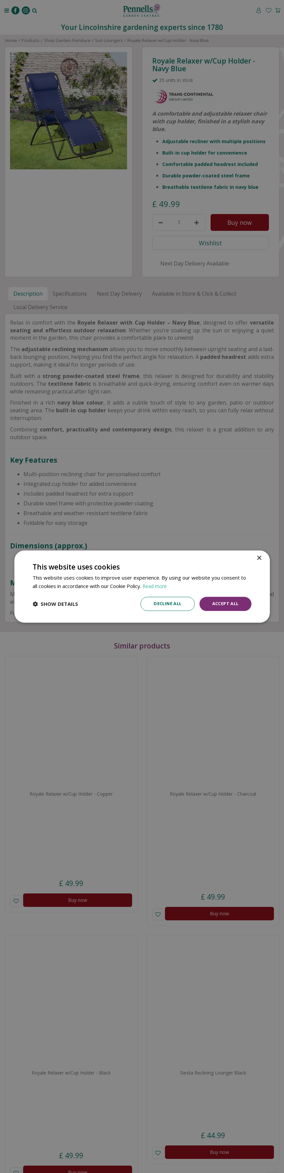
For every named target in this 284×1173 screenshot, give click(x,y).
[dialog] (142, 586)
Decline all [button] (162, 603)
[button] (55, 604)
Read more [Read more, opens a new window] (155, 585)
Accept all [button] (224, 603)
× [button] (259, 557)
